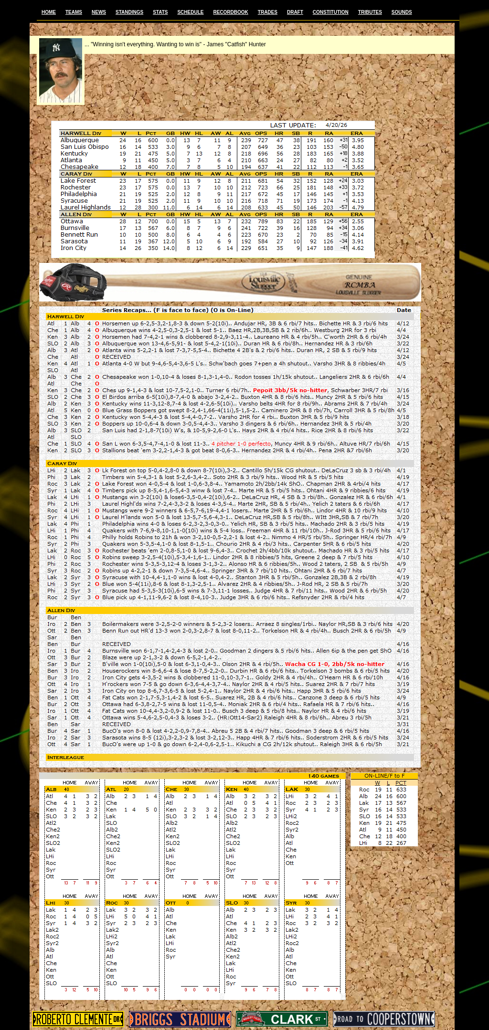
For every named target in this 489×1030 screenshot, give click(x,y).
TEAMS (73, 12)
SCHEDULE (190, 12)
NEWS (99, 12)
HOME (49, 12)
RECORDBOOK (230, 12)
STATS (160, 12)
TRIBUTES (370, 12)
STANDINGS (129, 12)
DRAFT (295, 12)
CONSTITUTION (331, 12)
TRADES (267, 12)
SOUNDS (402, 12)
